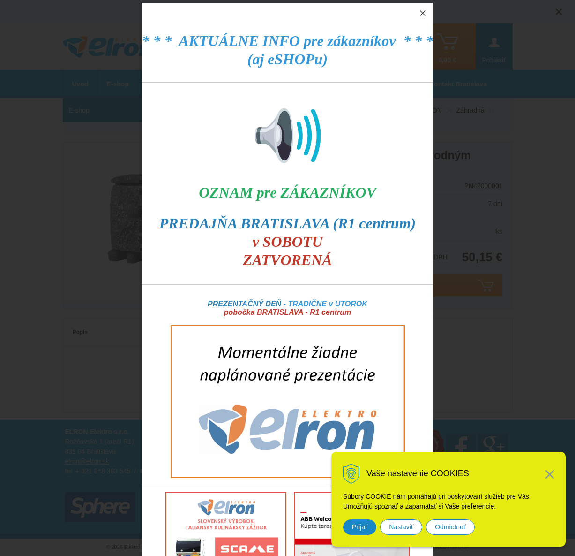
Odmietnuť (450, 527)
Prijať (359, 527)
